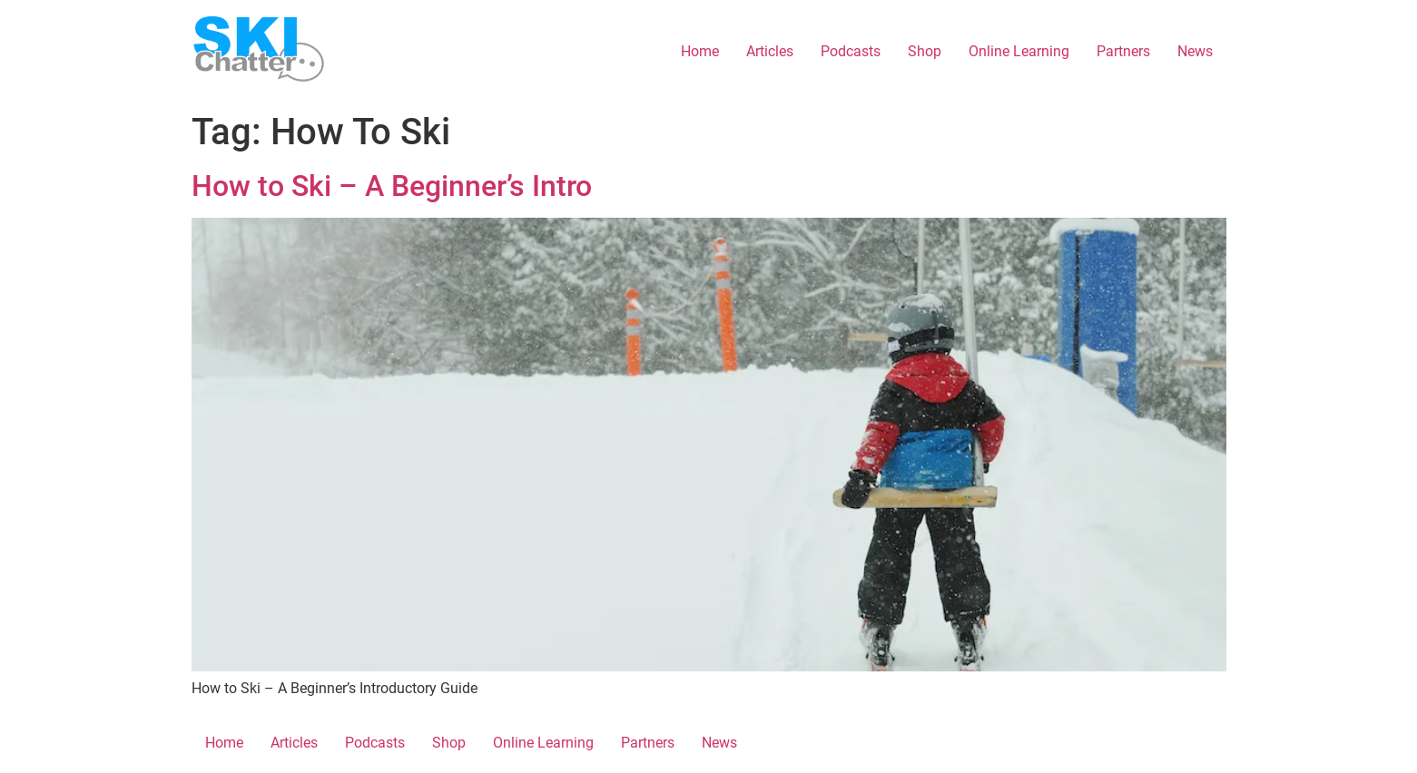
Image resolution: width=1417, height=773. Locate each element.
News (1195, 51)
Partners (1123, 51)
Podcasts (851, 51)
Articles (769, 51)
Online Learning (1019, 51)
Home (700, 51)
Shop (924, 51)
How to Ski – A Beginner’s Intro (392, 186)
